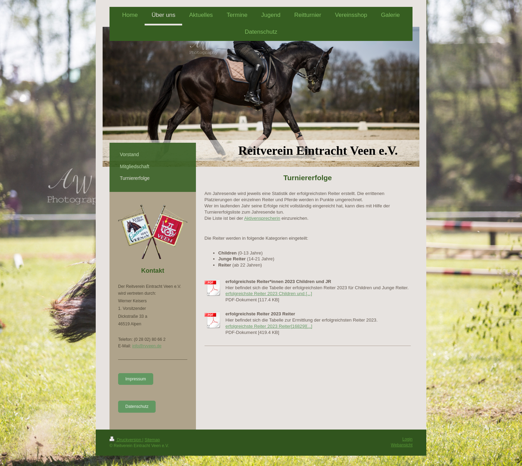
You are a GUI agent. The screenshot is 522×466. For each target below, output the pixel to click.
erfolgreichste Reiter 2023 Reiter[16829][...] (269, 326)
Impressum (135, 379)
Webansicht (402, 445)
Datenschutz (136, 406)
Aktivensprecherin (262, 218)
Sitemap (152, 439)
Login (407, 439)
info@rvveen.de (146, 346)
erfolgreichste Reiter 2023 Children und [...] (269, 293)
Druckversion (125, 439)
